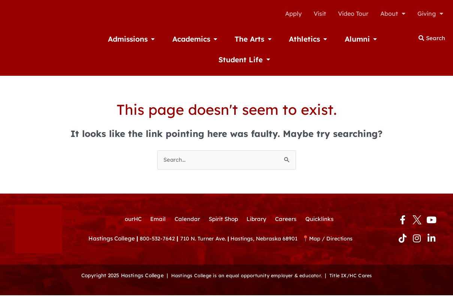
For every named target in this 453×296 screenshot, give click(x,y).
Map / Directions (341, 240)
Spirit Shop (223, 220)
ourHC (129, 220)
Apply (293, 13)
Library (258, 220)
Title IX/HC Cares (354, 276)
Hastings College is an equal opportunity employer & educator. (245, 276)
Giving (430, 14)
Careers (288, 220)
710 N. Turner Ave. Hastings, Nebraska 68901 (246, 240)
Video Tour (353, 13)
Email (155, 220)
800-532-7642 (158, 240)
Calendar (185, 220)
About (392, 14)
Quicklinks (323, 220)
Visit (320, 13)
